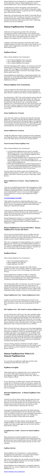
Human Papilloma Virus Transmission (14, 471)
